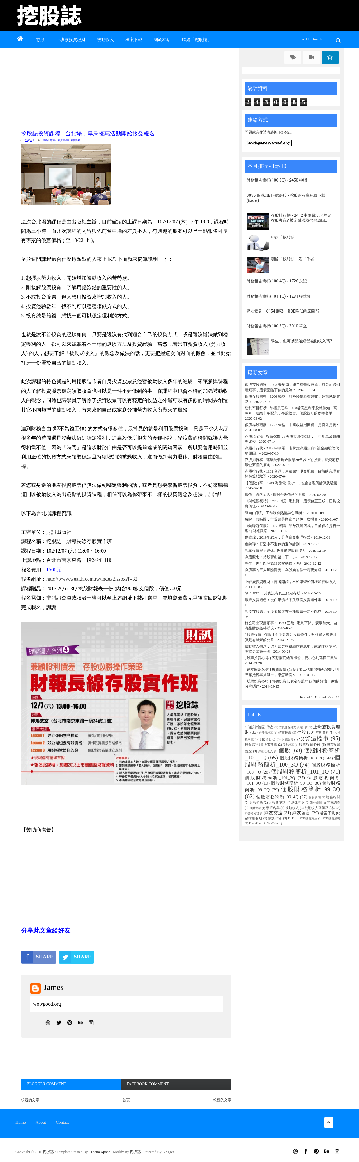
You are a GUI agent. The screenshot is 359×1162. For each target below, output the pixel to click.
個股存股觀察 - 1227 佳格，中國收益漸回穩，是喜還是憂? (291, 425)
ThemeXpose (100, 1152)
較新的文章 (30, 1100)
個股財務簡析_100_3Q (292, 761)
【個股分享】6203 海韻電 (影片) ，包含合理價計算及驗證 (291, 483)
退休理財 (298, 802)
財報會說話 (277, 802)
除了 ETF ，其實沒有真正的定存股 (273, 593)
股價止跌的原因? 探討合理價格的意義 (275, 494)
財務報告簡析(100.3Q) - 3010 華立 (277, 326)
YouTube (272, 823)
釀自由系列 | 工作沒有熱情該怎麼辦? (274, 513)
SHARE (37, 957)
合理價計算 (266, 732)
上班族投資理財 (71, 39)
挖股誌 (49, 1152)
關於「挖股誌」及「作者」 (294, 259)
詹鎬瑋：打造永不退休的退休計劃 (272, 544)
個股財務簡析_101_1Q (300, 771)
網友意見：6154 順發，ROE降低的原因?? (283, 311)
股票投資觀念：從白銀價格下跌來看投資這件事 (283, 600)
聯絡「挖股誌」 (196, 39)
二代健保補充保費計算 (293, 727)
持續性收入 (265, 751)
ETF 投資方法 (308, 818)
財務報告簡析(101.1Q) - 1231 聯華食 (279, 296)
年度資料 (322, 732)
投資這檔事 (63, 140)
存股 (40, 39)
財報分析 (256, 802)
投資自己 (269, 739)
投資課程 (75, 140)
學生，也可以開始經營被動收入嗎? (301, 341)
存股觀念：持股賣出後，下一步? (271, 557)
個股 (285, 750)
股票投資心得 (310, 744)
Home (20, 1122)
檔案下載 (133, 39)
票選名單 (273, 808)
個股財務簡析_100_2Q (302, 758)
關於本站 (162, 39)
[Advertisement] (127, 87)
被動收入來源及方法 (320, 808)
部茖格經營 (252, 813)
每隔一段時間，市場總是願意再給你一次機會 (281, 519)
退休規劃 (316, 802)
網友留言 (301, 812)
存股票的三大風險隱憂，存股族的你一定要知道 (283, 570)
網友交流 (273, 812)
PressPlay (255, 823)
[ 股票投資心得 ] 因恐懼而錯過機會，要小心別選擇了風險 (291, 658)
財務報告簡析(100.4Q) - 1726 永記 (277, 281)
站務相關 (333, 797)
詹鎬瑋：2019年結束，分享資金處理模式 (277, 537)
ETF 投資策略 (331, 818)
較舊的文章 (222, 1100)
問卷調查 (333, 802)
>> (338, 697)
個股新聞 (315, 797)
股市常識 (270, 745)
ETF (291, 818)
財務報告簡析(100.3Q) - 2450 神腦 (277, 180)
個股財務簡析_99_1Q (291, 783)
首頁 (126, 1100)
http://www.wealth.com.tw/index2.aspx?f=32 (91, 579)
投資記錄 (287, 739)
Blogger (168, 1152)
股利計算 (288, 744)
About (41, 1122)
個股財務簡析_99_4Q (277, 796)
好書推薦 (284, 732)
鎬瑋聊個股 (254, 818)
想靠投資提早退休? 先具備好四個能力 (275, 550)
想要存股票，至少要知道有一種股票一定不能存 (283, 611)
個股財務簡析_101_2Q (270, 777)
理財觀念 (255, 808)
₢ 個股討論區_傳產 (259, 727)
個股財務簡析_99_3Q (310, 789)
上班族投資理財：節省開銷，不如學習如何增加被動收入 (290, 582)
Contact (62, 1122)
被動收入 (105, 39)
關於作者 (275, 818)
